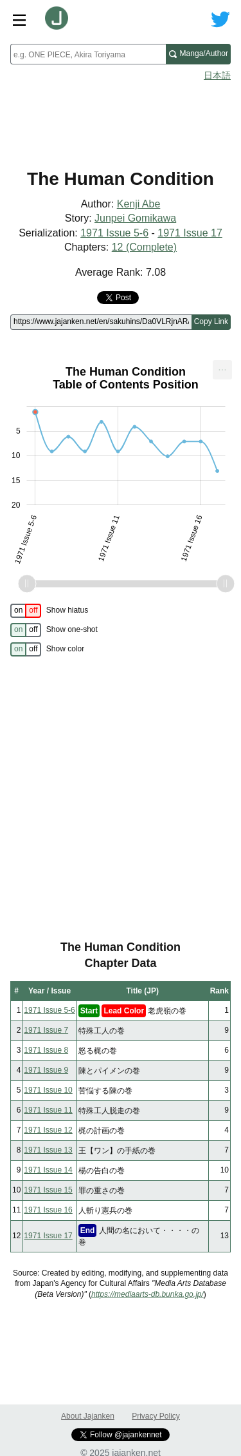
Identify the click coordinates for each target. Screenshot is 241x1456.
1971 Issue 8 (46, 1050)
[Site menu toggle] (19, 19)
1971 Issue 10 (48, 1090)
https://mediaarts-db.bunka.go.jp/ (147, 1294)
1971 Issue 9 (46, 1070)
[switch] (25, 611)
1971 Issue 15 (48, 1189)
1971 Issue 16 (48, 1209)
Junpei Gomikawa (135, 218)
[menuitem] (222, 369)
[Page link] (101, 322)
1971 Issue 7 (46, 1030)
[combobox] (88, 54)
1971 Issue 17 (189, 232)
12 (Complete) (144, 247)
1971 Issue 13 (48, 1149)
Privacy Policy (156, 1416)
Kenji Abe (139, 203)
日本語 (217, 75)
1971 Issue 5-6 (114, 232)
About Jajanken (87, 1416)
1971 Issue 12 (48, 1130)
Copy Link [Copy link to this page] (211, 321)
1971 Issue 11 (48, 1110)
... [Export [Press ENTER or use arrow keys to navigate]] (222, 366)
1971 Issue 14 (48, 1169)
